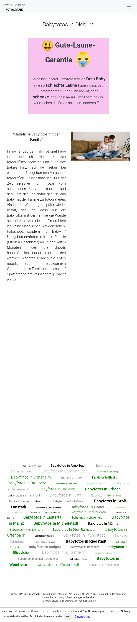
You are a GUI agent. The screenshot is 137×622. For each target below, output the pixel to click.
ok (67, 616)
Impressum (119, 594)
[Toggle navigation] (129, 7)
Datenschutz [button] (82, 616)
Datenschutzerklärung (53, 597)
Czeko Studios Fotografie (54, 594)
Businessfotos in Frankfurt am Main (78, 601)
